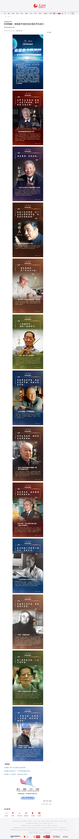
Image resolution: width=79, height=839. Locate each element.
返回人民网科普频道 (28, 797)
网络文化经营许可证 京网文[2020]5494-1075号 (31, 829)
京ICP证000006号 (55, 829)
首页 (5, 13)
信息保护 (60, 821)
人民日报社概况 (15, 821)
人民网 (5, 16)
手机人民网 (19, 813)
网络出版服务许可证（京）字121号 (46, 829)
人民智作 (39, 813)
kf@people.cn (29, 825)
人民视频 (33, 813)
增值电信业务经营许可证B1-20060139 (33, 827)
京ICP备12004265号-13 (62, 827)
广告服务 (34, 821)
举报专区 (51, 13)
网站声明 (52, 821)
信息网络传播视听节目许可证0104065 (16, 829)
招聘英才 (30, 821)
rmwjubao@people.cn (54, 825)
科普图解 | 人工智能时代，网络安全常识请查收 (15, 774)
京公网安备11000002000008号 (64, 829)
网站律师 (56, 821)
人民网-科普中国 (18, 30)
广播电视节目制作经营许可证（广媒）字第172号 (49, 827)
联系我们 (65, 821)
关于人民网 (21, 821)
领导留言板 (26, 813)
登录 (73, 13)
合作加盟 (38, 821)
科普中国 (9, 16)
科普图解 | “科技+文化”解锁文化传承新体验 (14, 767)
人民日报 (6, 813)
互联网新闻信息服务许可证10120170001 (19, 827)
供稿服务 (43, 821)
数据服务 (47, 821)
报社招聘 (25, 821)
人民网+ (13, 813)
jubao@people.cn (50, 823)
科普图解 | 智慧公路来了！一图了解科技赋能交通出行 (17, 771)
